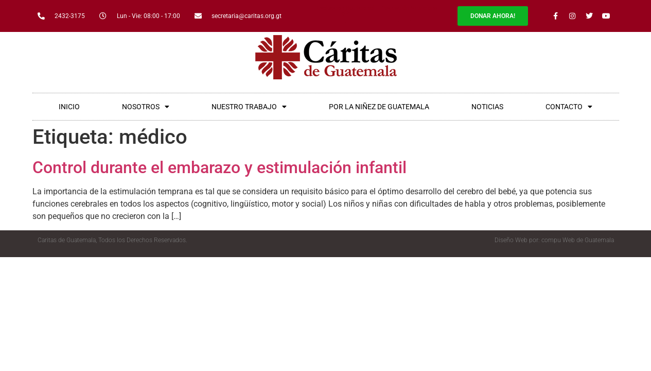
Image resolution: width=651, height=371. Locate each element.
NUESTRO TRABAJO (249, 106)
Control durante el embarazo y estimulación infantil (219, 167)
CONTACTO (569, 106)
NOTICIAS (487, 107)
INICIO (69, 107)
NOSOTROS (145, 106)
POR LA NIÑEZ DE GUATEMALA (379, 107)
